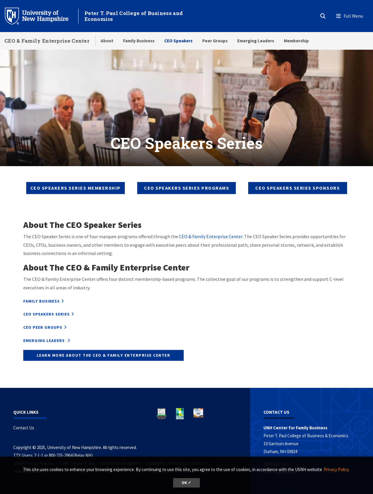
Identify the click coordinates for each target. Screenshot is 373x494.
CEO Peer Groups (42, 327)
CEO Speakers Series (46, 314)
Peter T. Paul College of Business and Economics (133, 16)
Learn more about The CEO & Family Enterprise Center (103, 355)
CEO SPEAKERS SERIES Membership (75, 188)
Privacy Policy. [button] (336, 469)
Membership (296, 41)
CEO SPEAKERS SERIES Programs (186, 188)
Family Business (139, 41)
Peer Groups (215, 41)
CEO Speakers (178, 41)
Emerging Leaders (255, 41)
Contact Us (23, 427)
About (107, 41)
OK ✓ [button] (186, 482)
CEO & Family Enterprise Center (46, 40)
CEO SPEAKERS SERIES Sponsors (297, 188)
